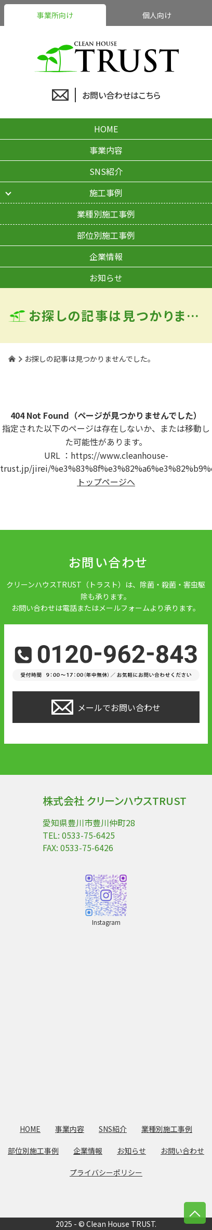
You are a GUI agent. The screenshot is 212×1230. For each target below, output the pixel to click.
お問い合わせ (182, 1150)
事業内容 (106, 150)
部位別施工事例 (106, 235)
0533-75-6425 (88, 835)
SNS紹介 (106, 171)
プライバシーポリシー (106, 1172)
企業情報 (106, 256)
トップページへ (106, 481)
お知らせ (106, 277)
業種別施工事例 (106, 214)
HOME (106, 128)
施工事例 (106, 192)
